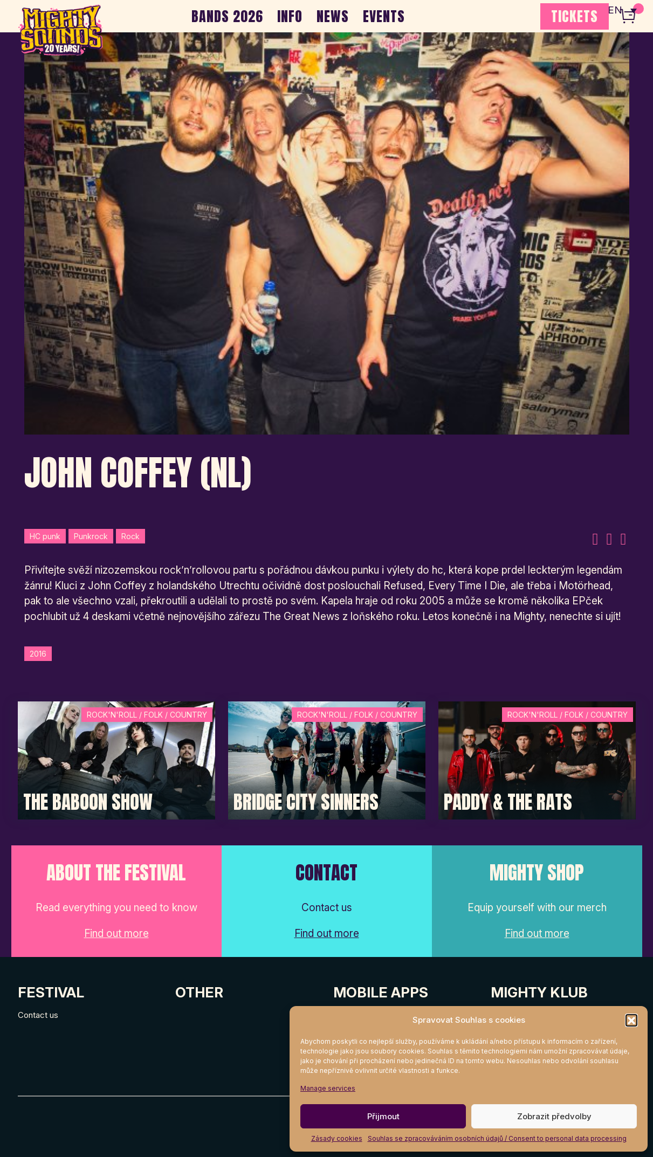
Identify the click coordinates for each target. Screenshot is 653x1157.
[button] (631, 1020)
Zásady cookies (336, 1138)
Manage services (327, 1088)
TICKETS (574, 16)
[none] (622, 11)
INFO (290, 16)
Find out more (116, 933)
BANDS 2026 (227, 16)
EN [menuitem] (615, 11)
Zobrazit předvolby (554, 1116)
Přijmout (383, 1116)
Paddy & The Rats (508, 802)
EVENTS (384, 16)
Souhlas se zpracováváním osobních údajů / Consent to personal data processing (497, 1138)
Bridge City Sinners (306, 802)
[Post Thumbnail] (116, 759)
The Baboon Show (88, 802)
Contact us (38, 1015)
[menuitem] (622, 11)
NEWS (333, 16)
